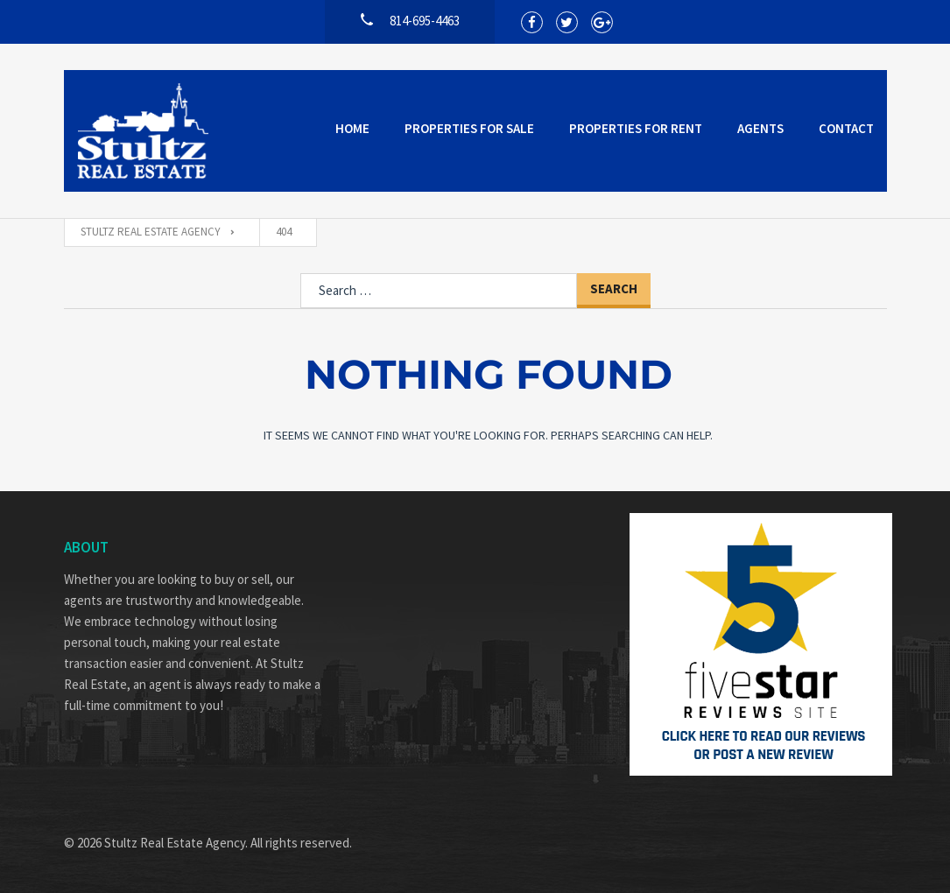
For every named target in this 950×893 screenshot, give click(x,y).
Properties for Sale (469, 128)
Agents (760, 128)
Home (352, 128)
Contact (846, 128)
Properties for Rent (635, 128)
